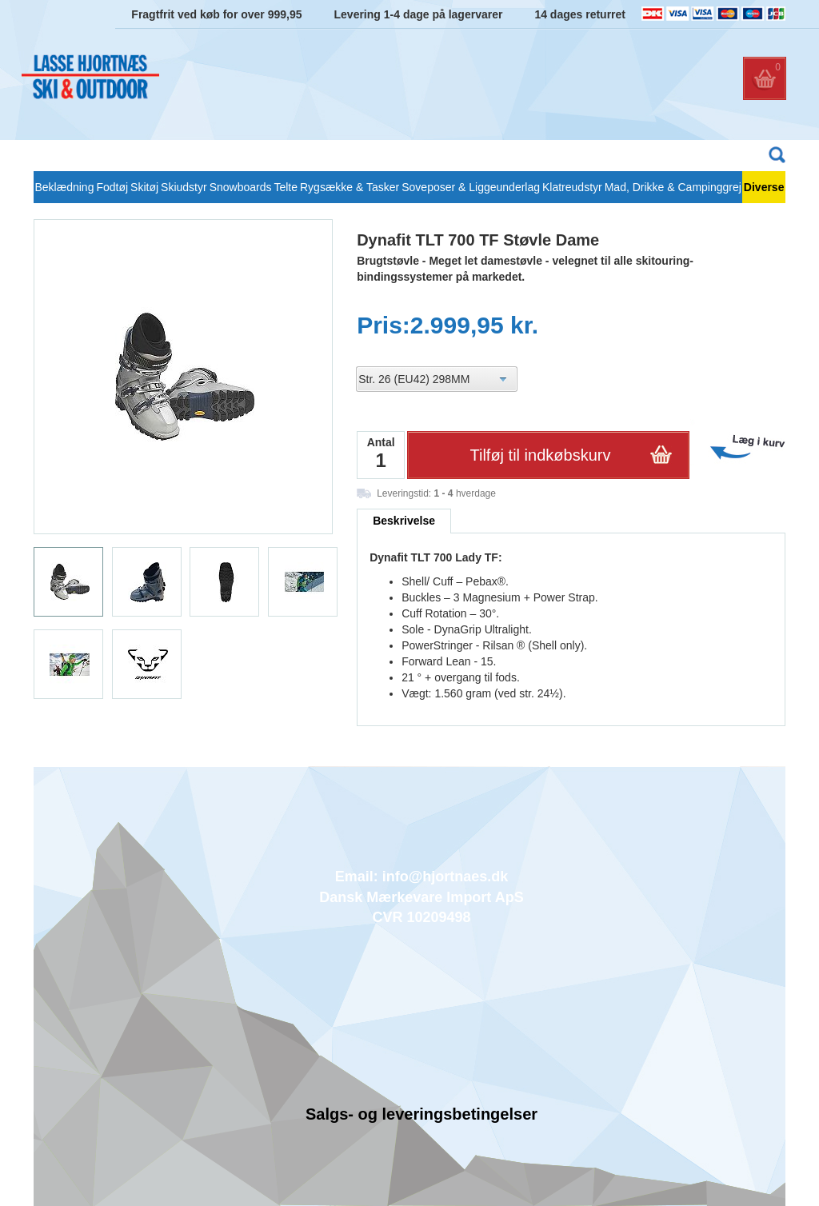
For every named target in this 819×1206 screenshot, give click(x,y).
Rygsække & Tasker (349, 187)
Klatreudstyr (572, 187)
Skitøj (144, 187)
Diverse (764, 187)
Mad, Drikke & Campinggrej (673, 187)
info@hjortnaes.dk (445, 877)
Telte (286, 187)
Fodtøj (112, 187)
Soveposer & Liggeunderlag (471, 187)
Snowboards (241, 187)
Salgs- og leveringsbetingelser (421, 1114)
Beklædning (64, 187)
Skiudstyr (184, 187)
